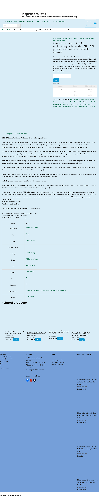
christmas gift (57, 104)
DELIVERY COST (5, 356)
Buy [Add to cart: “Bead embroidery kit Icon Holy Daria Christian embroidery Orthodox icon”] (38, 340)
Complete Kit (30, 297)
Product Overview (57, 365)
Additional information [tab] (20, 134)
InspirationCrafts (34, 14)
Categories (8, 21)
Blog (37, 21)
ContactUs (3, 354)
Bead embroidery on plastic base (63, 102)
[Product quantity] (62, 76)
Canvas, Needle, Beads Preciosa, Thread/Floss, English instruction (46, 290)
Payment (2, 366)
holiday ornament (79, 107)
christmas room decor (68, 104)
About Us (30, 21)
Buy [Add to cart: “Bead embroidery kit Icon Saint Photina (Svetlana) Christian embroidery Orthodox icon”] (82, 340)
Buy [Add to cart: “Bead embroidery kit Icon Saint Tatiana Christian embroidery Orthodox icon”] (60, 338)
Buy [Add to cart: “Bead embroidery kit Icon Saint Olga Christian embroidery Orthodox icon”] (16, 339)
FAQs (1, 363)
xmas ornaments (90, 107)
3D (27, 284)
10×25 (27, 234)
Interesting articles (57, 360)
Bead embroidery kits (70, 38)
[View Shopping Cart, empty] (90, 23)
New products (19, 21)
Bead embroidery (58, 38)
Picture (28, 278)
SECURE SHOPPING (59, 21)
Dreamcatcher (61, 41)
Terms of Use (4, 361)
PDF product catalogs (58, 362)
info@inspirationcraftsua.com (35, 370)
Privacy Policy (4, 368)
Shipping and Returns (6, 359)
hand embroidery (68, 107)
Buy (56, 80)
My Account (46, 21)
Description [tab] (9, 134)
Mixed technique (31, 253)
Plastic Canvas (30, 240)
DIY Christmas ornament (83, 104)
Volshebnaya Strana (32, 228)
